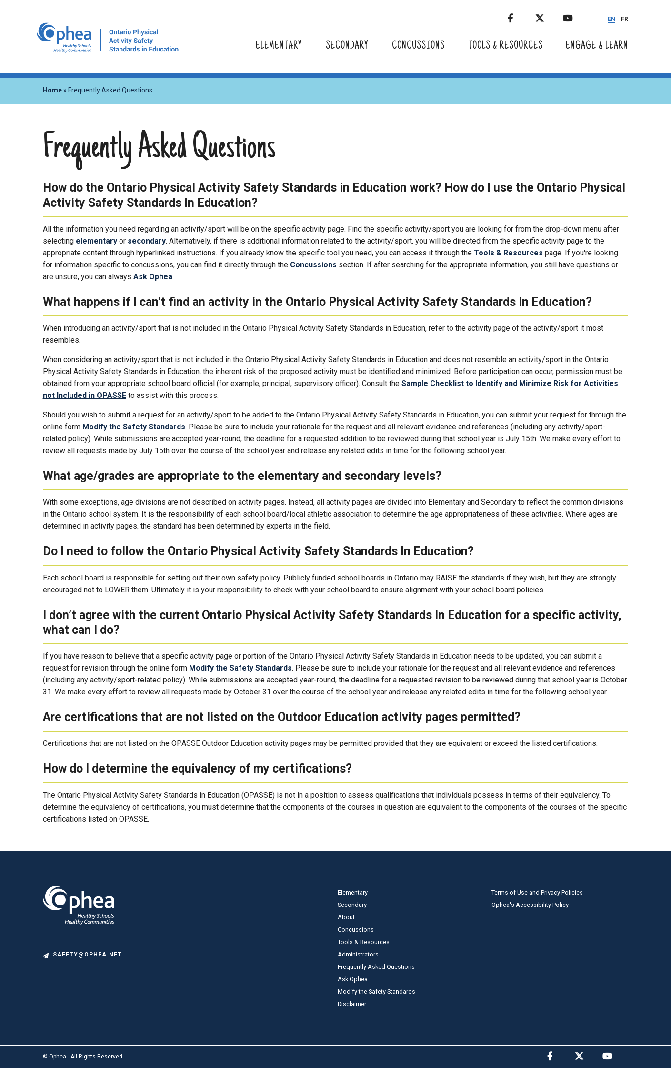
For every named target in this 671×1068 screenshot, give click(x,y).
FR (624, 19)
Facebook (520, 16)
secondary (147, 240)
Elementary (279, 46)
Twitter (548, 16)
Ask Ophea (152, 276)
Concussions (418, 46)
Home (52, 90)
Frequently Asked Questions (376, 966)
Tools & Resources (505, 46)
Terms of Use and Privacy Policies (537, 892)
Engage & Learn (597, 46)
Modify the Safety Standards (133, 426)
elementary (96, 240)
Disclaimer (352, 1003)
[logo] (78, 945)
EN (611, 19)
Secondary (347, 46)
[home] (108, 50)
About (346, 917)
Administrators (358, 954)
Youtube (576, 16)
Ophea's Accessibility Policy (530, 904)
